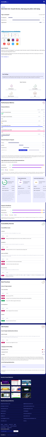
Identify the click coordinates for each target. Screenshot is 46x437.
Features (5, 424)
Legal (15, 424)
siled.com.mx (3, 413)
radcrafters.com (4, 420)
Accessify (4, 2)
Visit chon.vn (5, 56)
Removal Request (13, 425)
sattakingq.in (26, 411)
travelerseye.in (3, 411)
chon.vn (3, 7)
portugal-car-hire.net (4, 406)
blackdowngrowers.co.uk (28, 408)
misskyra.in (3, 415)
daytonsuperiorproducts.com (29, 406)
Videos (2, 424)
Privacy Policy (3, 427)
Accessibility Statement (5, 425)
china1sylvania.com (4, 408)
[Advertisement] (23, 27)
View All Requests (23, 150)
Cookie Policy (9, 427)
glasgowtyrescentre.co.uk (5, 403)
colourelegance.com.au (5, 418)
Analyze (15, 431)
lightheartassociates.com (28, 403)
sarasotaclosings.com (27, 413)
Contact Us (11, 424)
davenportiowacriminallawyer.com (30, 418)
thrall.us (25, 420)
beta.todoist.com (27, 415)
